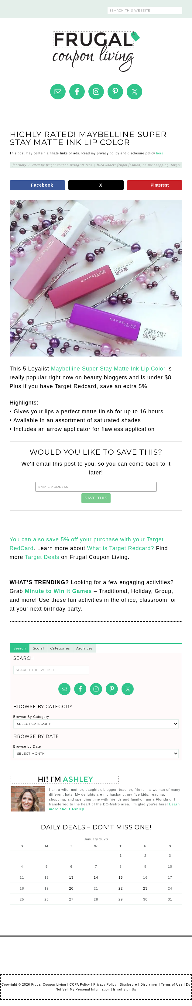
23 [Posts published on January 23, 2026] (145, 888)
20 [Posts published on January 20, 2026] (71, 888)
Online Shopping (156, 165)
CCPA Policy (80, 984)
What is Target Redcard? (121, 548)
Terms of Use (172, 984)
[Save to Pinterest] (154, 185)
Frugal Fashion (128, 165)
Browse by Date (27, 746)
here (159, 153)
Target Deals (42, 557)
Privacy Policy (104, 984)
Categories (60, 648)
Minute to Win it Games (58, 591)
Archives (84, 648)
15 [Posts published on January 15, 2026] (120, 877)
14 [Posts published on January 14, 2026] (96, 877)
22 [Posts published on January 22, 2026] (120, 888)
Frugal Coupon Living (96, 49)
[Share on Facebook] (37, 185)
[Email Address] (96, 486)
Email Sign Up (124, 989)
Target (176, 165)
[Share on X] (96, 185)
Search (19, 648)
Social (38, 648)
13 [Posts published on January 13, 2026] (71, 877)
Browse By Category (31, 716)
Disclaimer (149, 984)
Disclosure (128, 984)
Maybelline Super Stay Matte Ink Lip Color (108, 369)
